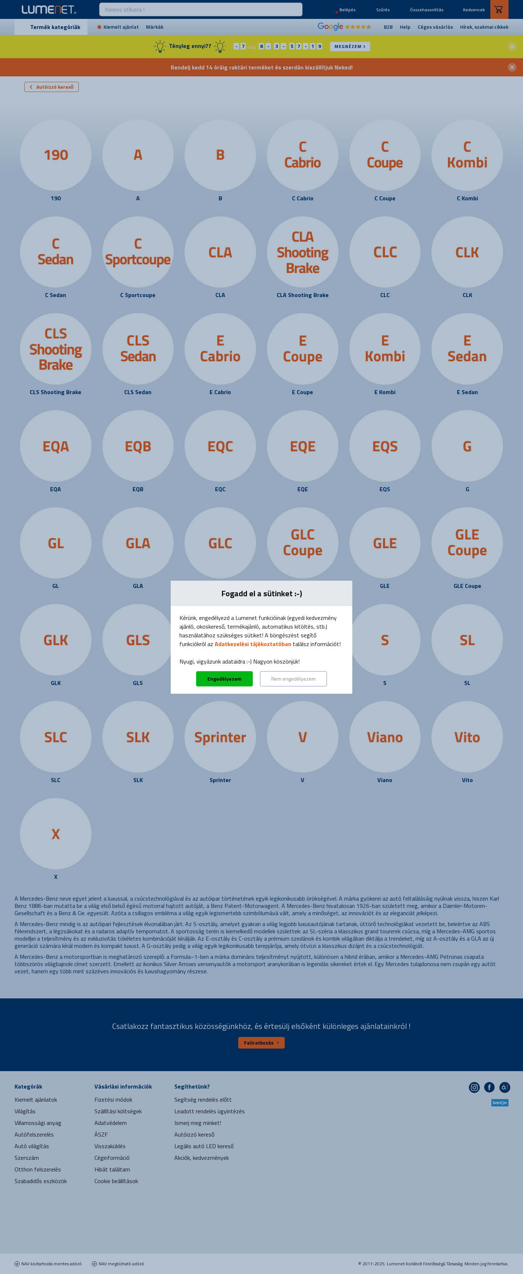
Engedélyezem (224, 678)
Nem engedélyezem (293, 678)
